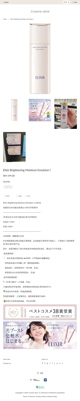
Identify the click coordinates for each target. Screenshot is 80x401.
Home (5, 19)
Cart (74, 2)
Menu (6, 2)
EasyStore (61, 393)
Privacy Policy (41, 396)
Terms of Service (29, 396)
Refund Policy (52, 396)
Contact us (7, 363)
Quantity (6, 182)
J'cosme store (40, 11)
